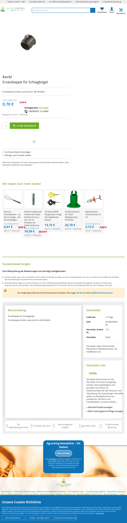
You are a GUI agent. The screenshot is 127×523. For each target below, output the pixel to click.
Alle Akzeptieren (13, 517)
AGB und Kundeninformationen (51, 491)
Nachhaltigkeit (110, 494)
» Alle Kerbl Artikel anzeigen (99, 407)
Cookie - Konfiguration (39, 517)
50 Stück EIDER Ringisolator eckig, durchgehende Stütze (53, 215)
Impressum (6, 491)
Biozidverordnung (116, 491)
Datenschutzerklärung (24, 491)
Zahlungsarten (31, 494)
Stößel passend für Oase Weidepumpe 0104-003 (72, 215)
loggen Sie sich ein (78, 293)
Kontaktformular (76, 491)
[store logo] (12, 9)
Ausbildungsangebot (96, 491)
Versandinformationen (11, 494)
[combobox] (63, 10)
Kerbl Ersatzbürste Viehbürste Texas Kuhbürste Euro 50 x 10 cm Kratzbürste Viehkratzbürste (33, 218)
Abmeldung (53, 459)
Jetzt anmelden (63, 453)
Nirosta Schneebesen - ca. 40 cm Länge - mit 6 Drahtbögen (12, 215)
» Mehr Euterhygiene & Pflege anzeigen (104, 411)
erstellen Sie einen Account (101, 293)
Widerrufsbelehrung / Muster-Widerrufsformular (79, 494)
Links (122, 494)
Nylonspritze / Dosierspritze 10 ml (93, 214)
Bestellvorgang (47, 494)
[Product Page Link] (12, 207)
